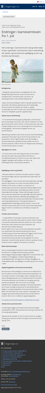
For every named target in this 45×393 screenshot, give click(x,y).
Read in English (6, 42)
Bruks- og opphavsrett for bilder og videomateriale (17, 361)
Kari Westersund (16, 374)
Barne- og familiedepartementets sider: (19, 371)
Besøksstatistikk (7, 363)
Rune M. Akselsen (14, 376)
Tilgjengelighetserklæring (9, 359)
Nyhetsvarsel (6, 365)
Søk (34, 6)
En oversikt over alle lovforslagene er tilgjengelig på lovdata (20, 300)
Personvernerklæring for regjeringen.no (13, 355)
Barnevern (6, 329)
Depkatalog (12, 382)
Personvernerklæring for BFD (9, 384)
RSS (3, 367)
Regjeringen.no (11, 6)
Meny (40, 6)
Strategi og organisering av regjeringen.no (14, 351)
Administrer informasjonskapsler (11, 357)
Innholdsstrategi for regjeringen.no (12, 353)
